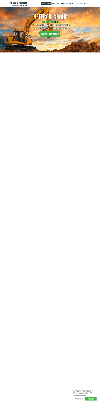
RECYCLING (80, 3)
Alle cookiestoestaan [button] (91, 399)
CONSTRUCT (72, 3)
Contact (44, 34)
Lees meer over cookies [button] (80, 395)
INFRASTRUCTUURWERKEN (59, 3)
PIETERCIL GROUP (46, 3)
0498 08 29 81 (54, 34)
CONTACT (87, 3)
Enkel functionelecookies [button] (79, 399)
